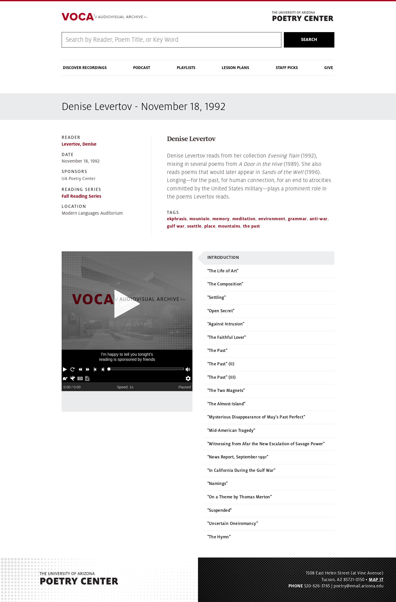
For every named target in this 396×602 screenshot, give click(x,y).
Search (309, 39)
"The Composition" (225, 284)
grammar (297, 219)
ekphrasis (177, 219)
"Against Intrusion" (225, 324)
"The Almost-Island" (226, 404)
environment (271, 219)
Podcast (141, 68)
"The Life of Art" (223, 271)
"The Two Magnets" (226, 390)
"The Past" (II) (220, 364)
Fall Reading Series (81, 196)
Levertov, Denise (79, 144)
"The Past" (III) (221, 377)
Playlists (186, 68)
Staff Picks (287, 68)
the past (251, 226)
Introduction (223, 257)
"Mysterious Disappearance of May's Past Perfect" (256, 417)
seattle (194, 226)
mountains (229, 226)
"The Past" (217, 350)
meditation (244, 219)
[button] (65, 369)
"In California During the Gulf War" (241, 470)
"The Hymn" (219, 537)
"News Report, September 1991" (237, 457)
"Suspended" (219, 510)
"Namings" (217, 483)
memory (221, 219)
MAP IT (376, 579)
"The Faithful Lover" (226, 337)
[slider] (109, 369)
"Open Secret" (221, 311)
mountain (199, 219)
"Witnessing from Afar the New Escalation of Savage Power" (266, 444)
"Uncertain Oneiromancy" (232, 523)
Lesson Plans (235, 68)
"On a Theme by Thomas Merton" (239, 497)
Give (328, 68)
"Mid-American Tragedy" (231, 430)
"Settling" (216, 297)
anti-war (319, 219)
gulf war (175, 226)
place (209, 226)
